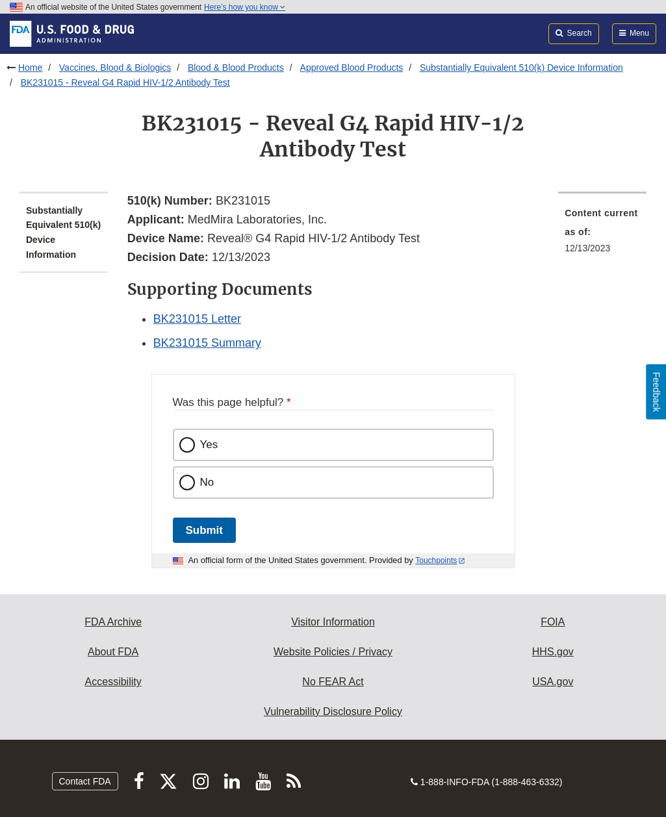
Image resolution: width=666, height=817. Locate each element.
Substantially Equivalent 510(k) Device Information (521, 67)
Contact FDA (85, 781)
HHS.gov (553, 651)
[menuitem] (602, 234)
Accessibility (113, 681)
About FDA (113, 651)
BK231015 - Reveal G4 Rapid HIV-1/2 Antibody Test (125, 82)
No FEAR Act (332, 681)
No (207, 482)
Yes (209, 444)
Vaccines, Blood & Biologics (115, 67)
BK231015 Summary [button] (207, 342)
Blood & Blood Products (236, 67)
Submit (204, 530)
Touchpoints (436, 560)
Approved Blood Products (351, 67)
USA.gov (552, 681)
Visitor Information (333, 621)
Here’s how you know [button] (244, 7)
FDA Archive (113, 621)
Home (30, 67)
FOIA (553, 621)
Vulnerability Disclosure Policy (333, 711)
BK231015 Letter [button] (197, 318)
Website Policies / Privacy (333, 651)
